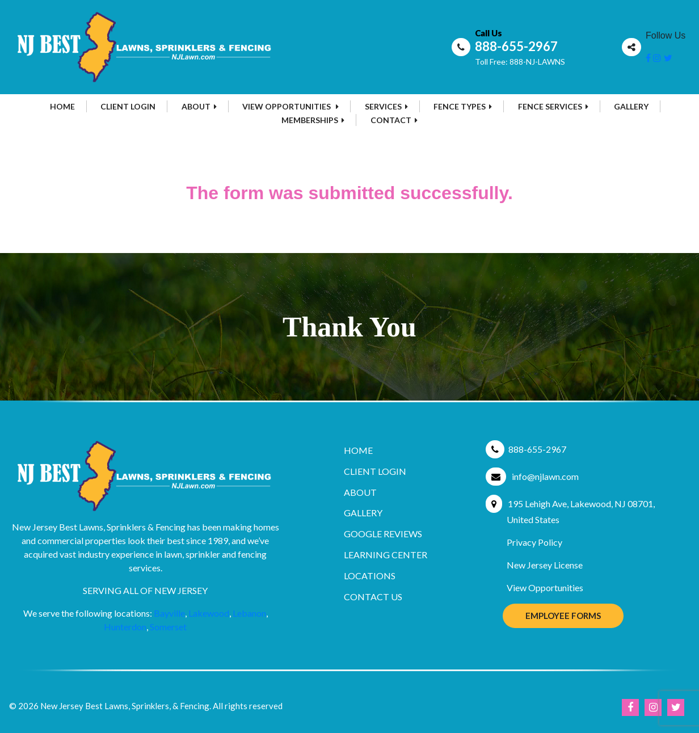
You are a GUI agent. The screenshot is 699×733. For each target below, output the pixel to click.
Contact (394, 120)
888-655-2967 (516, 46)
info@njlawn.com (545, 476)
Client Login (127, 106)
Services (386, 106)
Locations (369, 575)
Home (62, 106)
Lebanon (249, 613)
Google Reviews (383, 533)
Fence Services (553, 106)
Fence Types (462, 106)
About (199, 106)
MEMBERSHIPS (312, 120)
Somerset (168, 626)
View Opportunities (290, 106)
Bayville (169, 613)
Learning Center (385, 554)
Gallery (631, 106)
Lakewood (208, 613)
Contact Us (373, 596)
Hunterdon (125, 626)
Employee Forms (563, 615)
